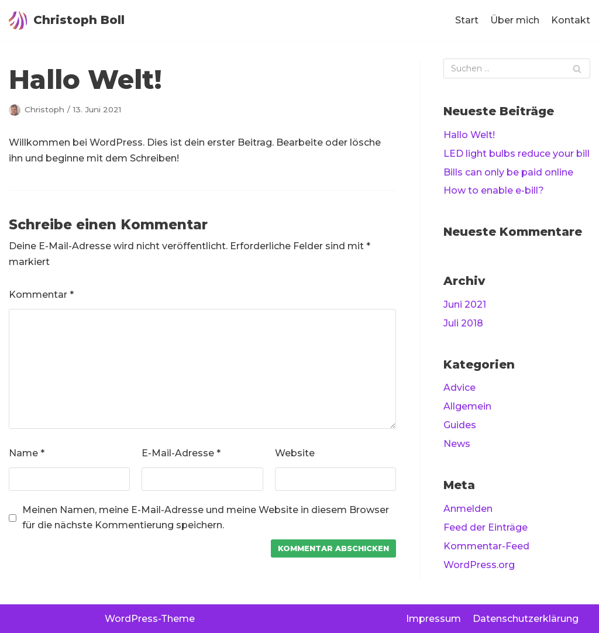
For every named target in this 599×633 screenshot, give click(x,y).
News (456, 443)
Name (26, 453)
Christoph (44, 109)
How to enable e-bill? (493, 190)
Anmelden (468, 508)
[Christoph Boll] (67, 20)
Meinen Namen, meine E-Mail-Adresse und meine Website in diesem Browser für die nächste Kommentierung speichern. (205, 517)
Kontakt (570, 20)
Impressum (433, 618)
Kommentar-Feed (486, 546)
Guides (459, 425)
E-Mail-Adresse (181, 453)
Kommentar (41, 294)
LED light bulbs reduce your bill (516, 153)
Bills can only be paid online (508, 172)
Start (466, 20)
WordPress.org (479, 564)
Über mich (514, 20)
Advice (459, 387)
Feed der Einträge (485, 527)
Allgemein (467, 406)
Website (295, 453)
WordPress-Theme (150, 618)
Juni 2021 (464, 304)
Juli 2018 (463, 323)
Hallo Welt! (469, 134)
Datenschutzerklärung (526, 618)
